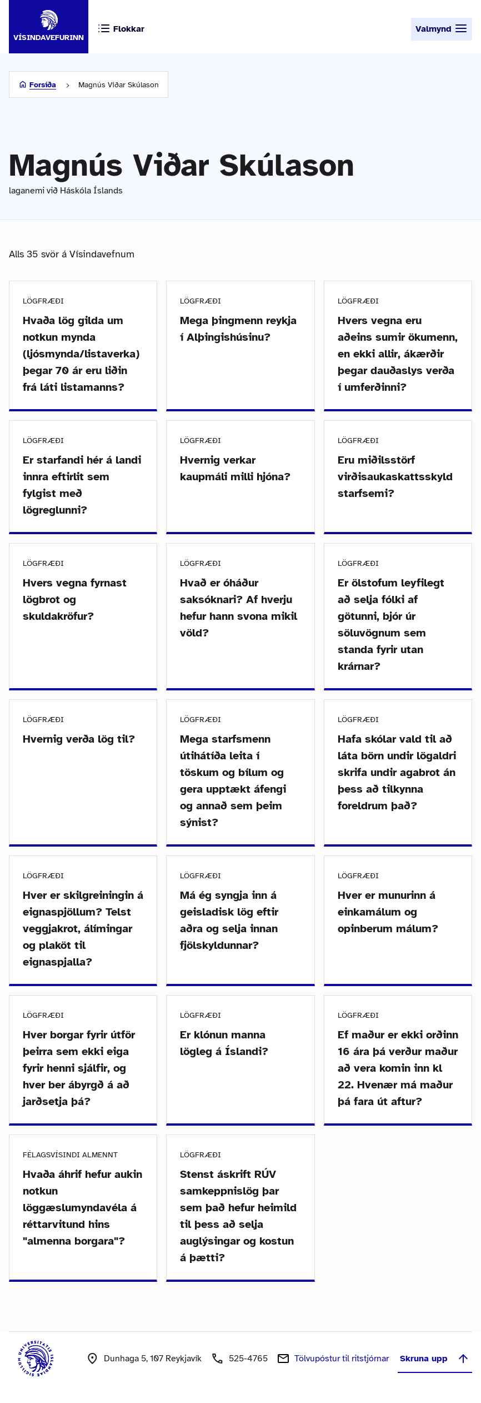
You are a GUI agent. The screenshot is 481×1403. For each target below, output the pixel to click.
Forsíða (42, 84)
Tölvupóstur (341, 1358)
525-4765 (248, 1358)
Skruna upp (435, 1358)
